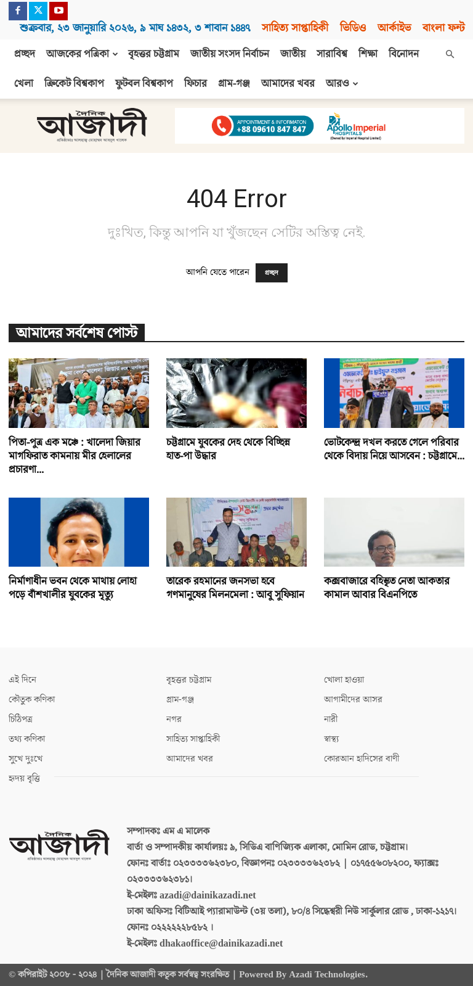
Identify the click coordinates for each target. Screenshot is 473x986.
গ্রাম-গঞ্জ (234, 83)
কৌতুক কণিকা (32, 699)
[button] (449, 54)
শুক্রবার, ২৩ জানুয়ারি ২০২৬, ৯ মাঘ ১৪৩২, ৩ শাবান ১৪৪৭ (135, 28)
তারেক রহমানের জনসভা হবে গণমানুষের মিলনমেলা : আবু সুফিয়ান (235, 588)
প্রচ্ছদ (24, 54)
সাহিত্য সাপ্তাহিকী (295, 28)
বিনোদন (404, 54)
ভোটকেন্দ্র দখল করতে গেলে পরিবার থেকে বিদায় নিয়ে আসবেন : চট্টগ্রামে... (394, 449)
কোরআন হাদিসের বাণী (361, 758)
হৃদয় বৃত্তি (24, 778)
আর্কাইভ (394, 28)
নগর (174, 719)
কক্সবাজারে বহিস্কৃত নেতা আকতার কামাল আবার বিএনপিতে (387, 588)
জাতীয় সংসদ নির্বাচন (229, 54)
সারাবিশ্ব (332, 54)
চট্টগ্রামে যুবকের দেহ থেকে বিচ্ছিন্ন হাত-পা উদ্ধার (228, 449)
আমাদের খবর (288, 83)
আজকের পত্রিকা (82, 54)
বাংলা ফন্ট (443, 28)
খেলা (23, 83)
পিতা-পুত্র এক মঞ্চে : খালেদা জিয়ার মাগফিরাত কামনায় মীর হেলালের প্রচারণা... (74, 456)
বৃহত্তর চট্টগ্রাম (153, 54)
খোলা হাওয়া (344, 679)
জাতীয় (292, 54)
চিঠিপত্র (21, 719)
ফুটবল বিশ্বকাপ (144, 83)
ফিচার (195, 83)
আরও (342, 83)
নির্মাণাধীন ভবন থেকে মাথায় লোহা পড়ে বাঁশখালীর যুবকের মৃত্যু (73, 588)
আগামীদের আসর (353, 699)
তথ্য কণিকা (27, 739)
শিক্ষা (368, 54)
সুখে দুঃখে (25, 758)
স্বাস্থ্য (331, 739)
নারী (331, 719)
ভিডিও (353, 28)
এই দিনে (22, 679)
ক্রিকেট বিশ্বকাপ (74, 83)
